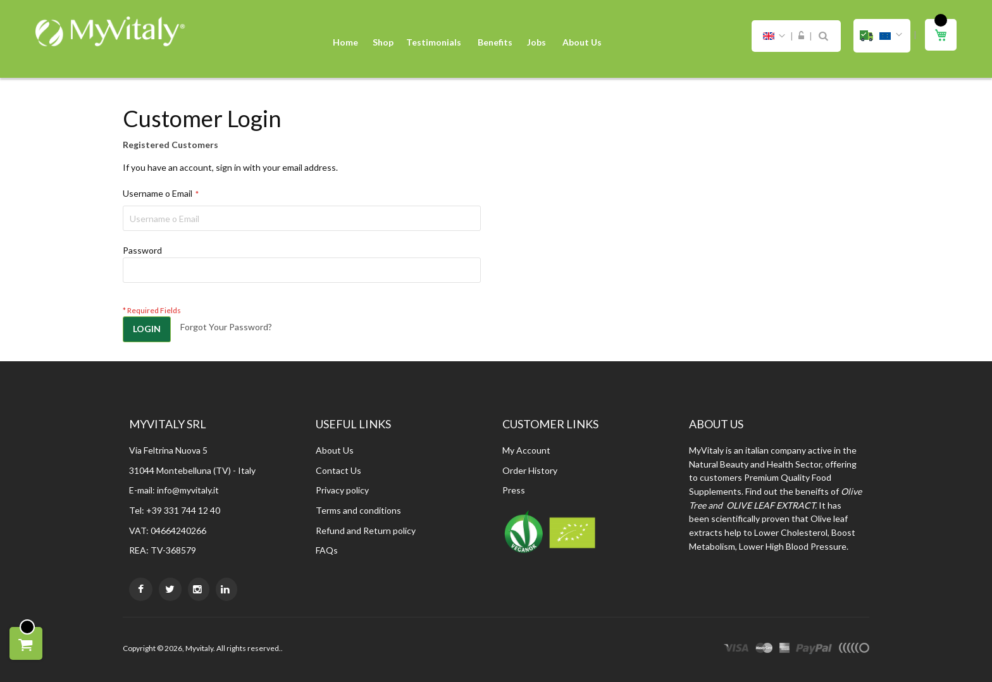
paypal (814, 650)
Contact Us (338, 470)
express (784, 650)
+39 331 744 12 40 (183, 510)
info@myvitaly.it (188, 490)
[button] (881, 36)
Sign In (801, 36)
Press (513, 490)
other (853, 650)
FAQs (327, 550)
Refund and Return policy (366, 530)
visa (736, 650)
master (764, 650)
